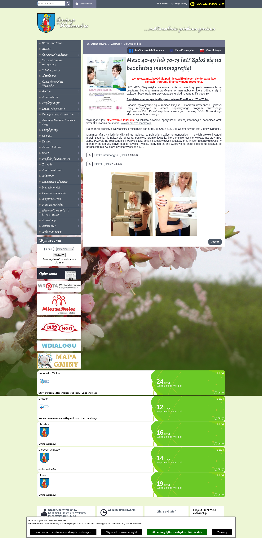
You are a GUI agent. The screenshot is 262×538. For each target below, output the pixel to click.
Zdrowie (115, 44)
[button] (106, 110)
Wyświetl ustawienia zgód (121, 532)
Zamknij (222, 532)
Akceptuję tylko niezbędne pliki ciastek (177, 532)
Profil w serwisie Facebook (149, 50)
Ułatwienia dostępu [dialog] (210, 3)
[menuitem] (59, 43)
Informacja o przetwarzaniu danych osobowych (63, 532)
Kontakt (164, 3)
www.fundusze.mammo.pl (136, 123)
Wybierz (59, 255)
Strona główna (99, 44)
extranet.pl (200, 513)
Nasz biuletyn (213, 50)
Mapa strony (181, 3)
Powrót (215, 242)
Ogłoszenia (58, 275)
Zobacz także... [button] (87, 3)
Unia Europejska (184, 50)
